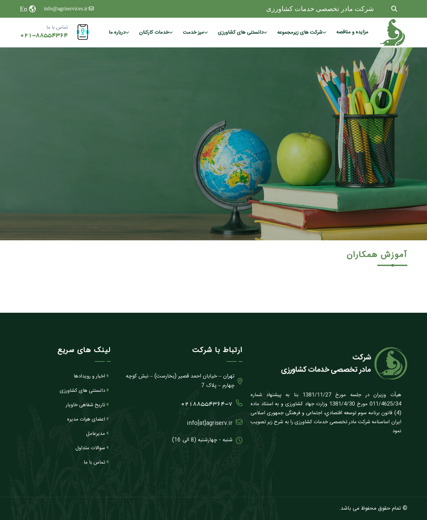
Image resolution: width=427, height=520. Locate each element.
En (23, 9)
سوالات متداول (92, 448)
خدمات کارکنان (154, 32)
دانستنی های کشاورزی (240, 32)
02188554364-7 (212, 403)
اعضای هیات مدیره (88, 419)
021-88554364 (44, 35)
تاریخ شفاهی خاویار (87, 405)
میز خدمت (193, 32)
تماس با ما (96, 462)
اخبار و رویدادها (91, 376)
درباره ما (117, 32)
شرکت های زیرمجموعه (299, 32)
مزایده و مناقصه (352, 32)
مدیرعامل (97, 434)
